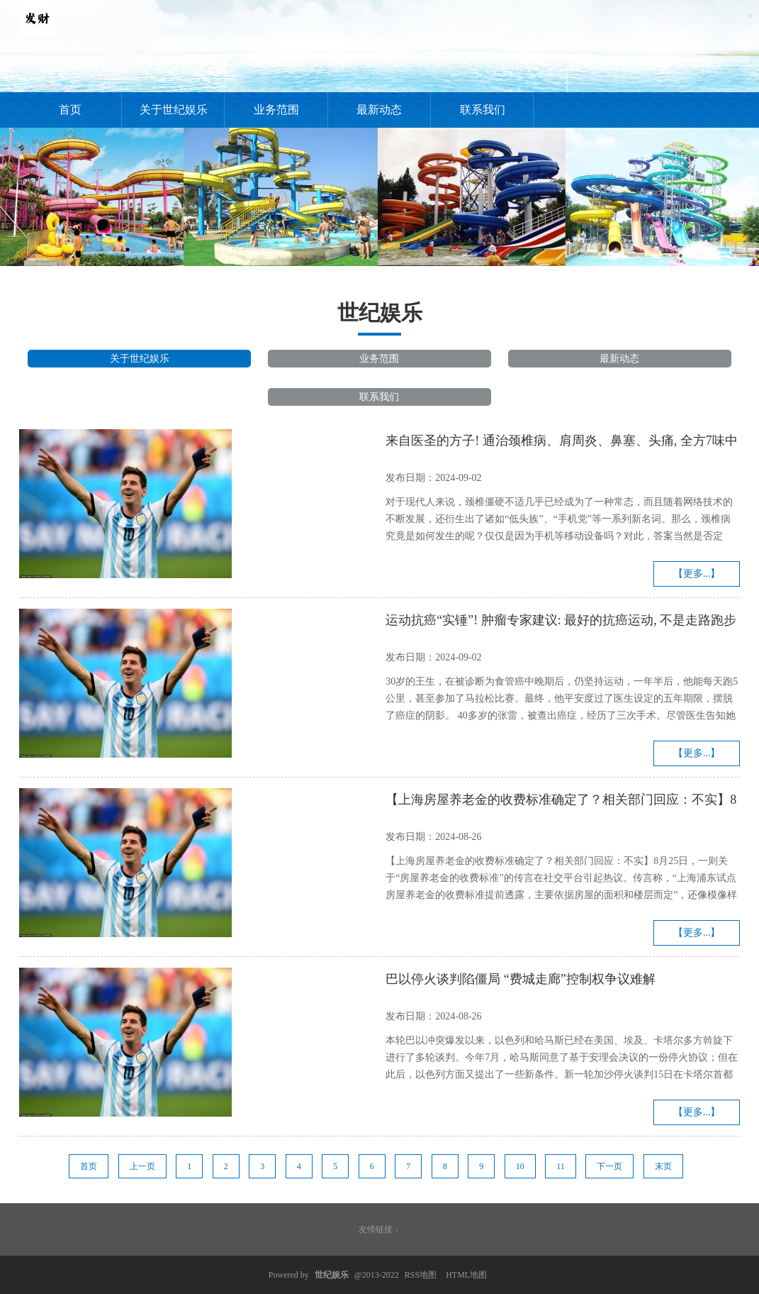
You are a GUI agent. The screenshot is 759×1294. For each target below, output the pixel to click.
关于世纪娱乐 (174, 110)
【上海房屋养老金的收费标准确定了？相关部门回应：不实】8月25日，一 (561, 801)
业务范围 (276, 110)
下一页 (609, 1166)
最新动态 (379, 110)
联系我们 (482, 110)
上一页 (142, 1166)
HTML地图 (466, 1275)
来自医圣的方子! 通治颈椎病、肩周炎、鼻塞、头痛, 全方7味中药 (562, 442)
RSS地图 (421, 1275)
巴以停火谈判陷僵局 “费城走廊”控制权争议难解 (520, 979)
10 (520, 1166)
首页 (70, 110)
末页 (663, 1166)
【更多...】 (697, 573)
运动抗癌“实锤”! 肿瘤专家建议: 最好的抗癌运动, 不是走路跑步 (561, 620)
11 (560, 1166)
